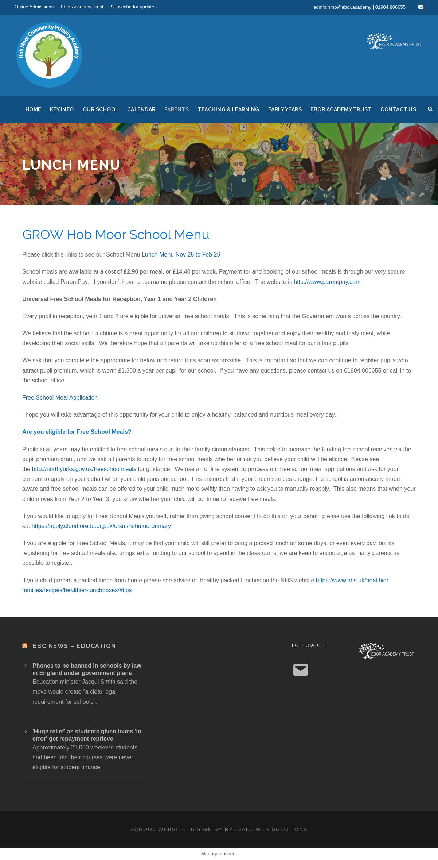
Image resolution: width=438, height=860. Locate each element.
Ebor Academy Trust (82, 6)
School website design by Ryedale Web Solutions (219, 829)
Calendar (141, 109)
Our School (100, 109)
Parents (176, 109)
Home (33, 109)
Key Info (62, 109)
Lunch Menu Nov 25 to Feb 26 (181, 254)
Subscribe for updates (133, 6)
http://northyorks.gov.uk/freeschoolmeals (83, 469)
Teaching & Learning (228, 109)
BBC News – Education (74, 646)
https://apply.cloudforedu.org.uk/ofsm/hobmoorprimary (101, 526)
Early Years (285, 109)
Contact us (398, 109)
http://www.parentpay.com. (328, 282)
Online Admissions (34, 6)
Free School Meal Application (60, 397)
